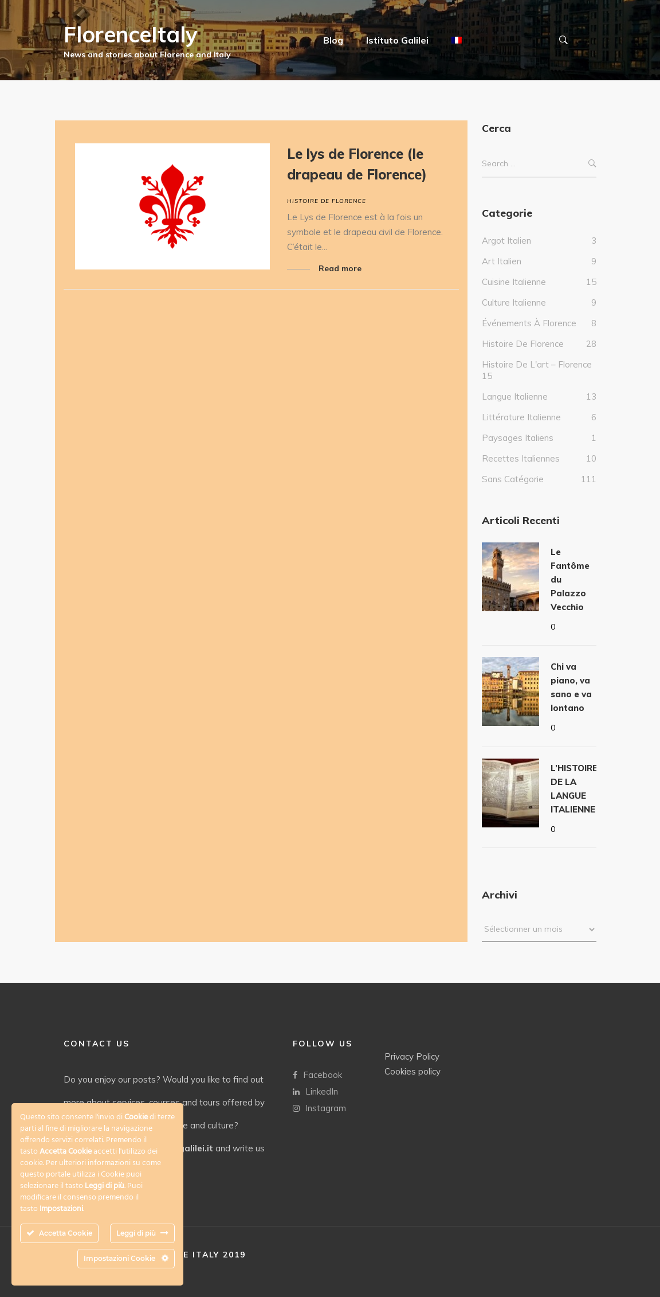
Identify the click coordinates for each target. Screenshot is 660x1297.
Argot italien (506, 252)
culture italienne (514, 313)
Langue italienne (515, 408)
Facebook (317, 1074)
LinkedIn (315, 1090)
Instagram (319, 1107)
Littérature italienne (521, 428)
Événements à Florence (529, 334)
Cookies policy (412, 1070)
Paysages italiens (517, 449)
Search (592, 175)
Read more (340, 268)
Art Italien (501, 272)
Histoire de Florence (326, 201)
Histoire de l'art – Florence (537, 375)
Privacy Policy (411, 1055)
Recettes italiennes (521, 469)
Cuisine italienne (514, 293)
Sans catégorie (513, 490)
